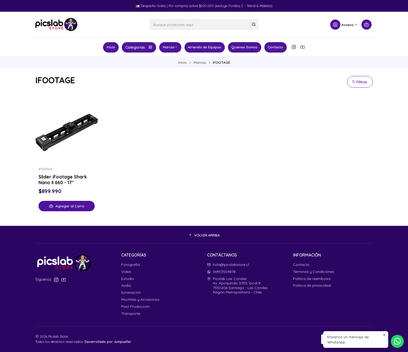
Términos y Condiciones (313, 271)
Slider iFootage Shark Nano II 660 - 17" (63, 179)
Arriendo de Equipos (204, 47)
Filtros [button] (359, 82)
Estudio (127, 278)
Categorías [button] (139, 47)
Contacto (275, 47)
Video (126, 271)
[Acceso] (344, 24)
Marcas (170, 47)
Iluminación (131, 292)
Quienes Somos (244, 47)
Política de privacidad (312, 285)
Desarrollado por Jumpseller (108, 342)
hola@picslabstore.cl (228, 264)
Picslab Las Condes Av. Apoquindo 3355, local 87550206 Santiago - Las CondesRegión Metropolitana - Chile (237, 285)
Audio (126, 285)
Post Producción (135, 306)
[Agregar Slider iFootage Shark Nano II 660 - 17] (67, 206)
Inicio (111, 47)
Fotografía (130, 264)
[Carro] (366, 24)
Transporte (130, 313)
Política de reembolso (312, 278)
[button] (204, 235)
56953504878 (221, 271)
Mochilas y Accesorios (140, 299)
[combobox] (204, 24)
